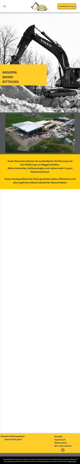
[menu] (4, 6)
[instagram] (62, 450)
